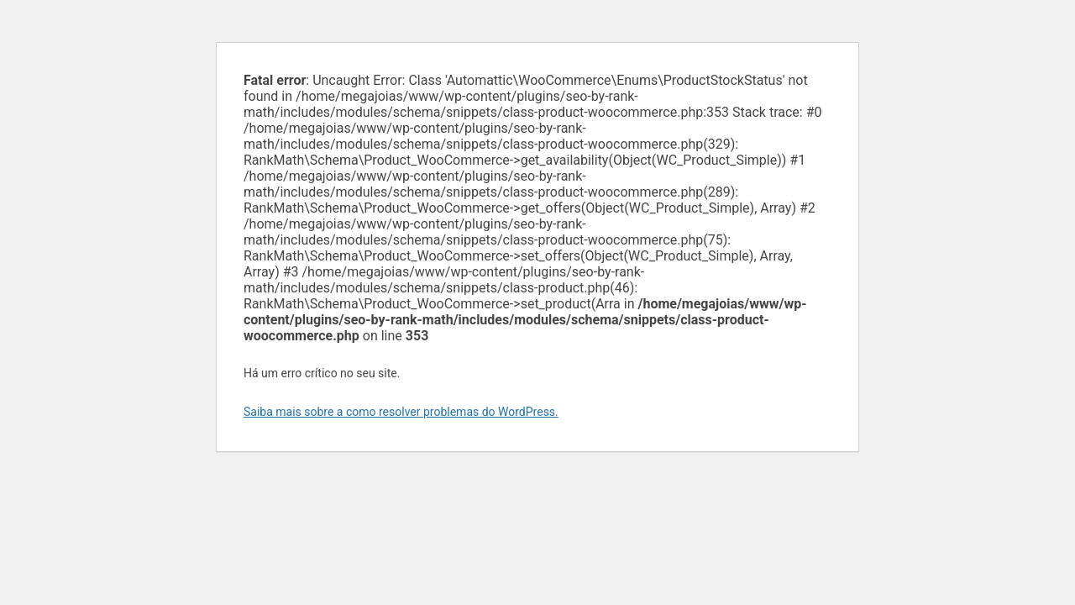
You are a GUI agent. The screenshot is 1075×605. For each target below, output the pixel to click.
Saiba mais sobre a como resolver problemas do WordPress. (401, 411)
